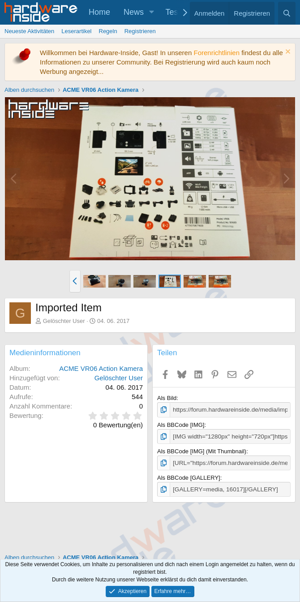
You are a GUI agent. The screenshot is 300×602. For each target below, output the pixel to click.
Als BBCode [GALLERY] (188, 476)
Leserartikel (76, 31)
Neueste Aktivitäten (29, 31)
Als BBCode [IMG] (180, 424)
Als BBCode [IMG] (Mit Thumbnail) (201, 450)
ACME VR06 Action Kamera (101, 368)
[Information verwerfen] (287, 52)
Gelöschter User (64, 321)
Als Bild (166, 398)
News (134, 12)
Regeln (108, 31)
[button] (152, 12)
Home (99, 12)
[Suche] (287, 13)
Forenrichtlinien (216, 52)
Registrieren (140, 31)
